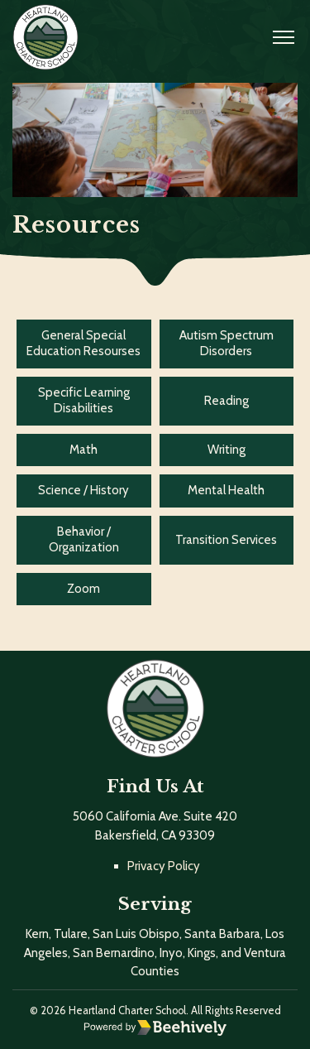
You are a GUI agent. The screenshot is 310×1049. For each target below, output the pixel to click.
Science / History (83, 490)
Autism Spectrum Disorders (226, 343)
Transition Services (226, 539)
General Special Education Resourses (83, 343)
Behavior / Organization (84, 540)
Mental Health (226, 490)
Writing (226, 449)
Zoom (83, 588)
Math (83, 449)
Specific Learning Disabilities (84, 400)
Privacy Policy (163, 866)
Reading (226, 400)
